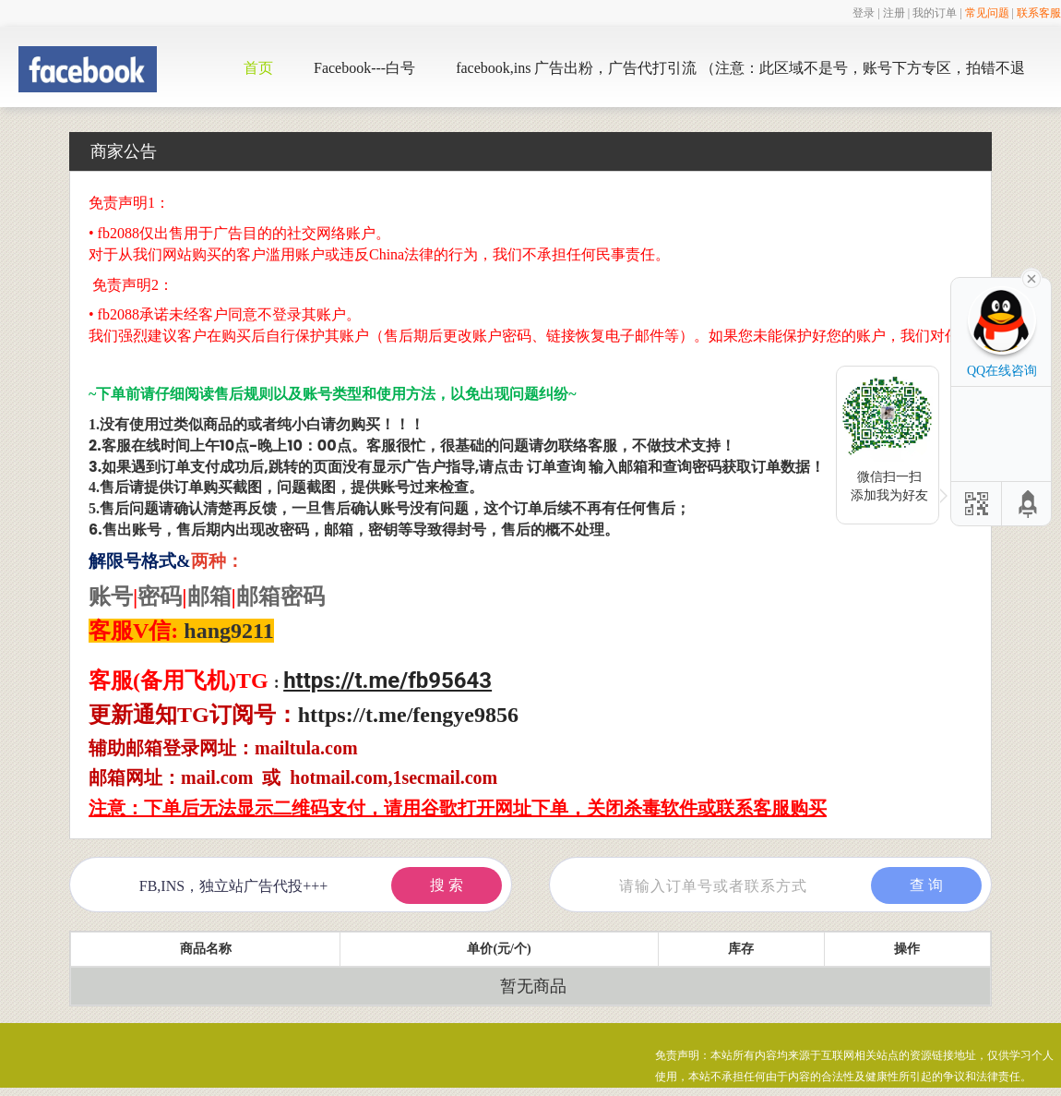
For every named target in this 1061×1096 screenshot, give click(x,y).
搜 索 (446, 885)
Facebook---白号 (364, 68)
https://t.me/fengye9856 (408, 715)
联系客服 (1039, 12)
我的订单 (934, 12)
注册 (894, 12)
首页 (258, 68)
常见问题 (987, 12)
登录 (863, 12)
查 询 (926, 885)
